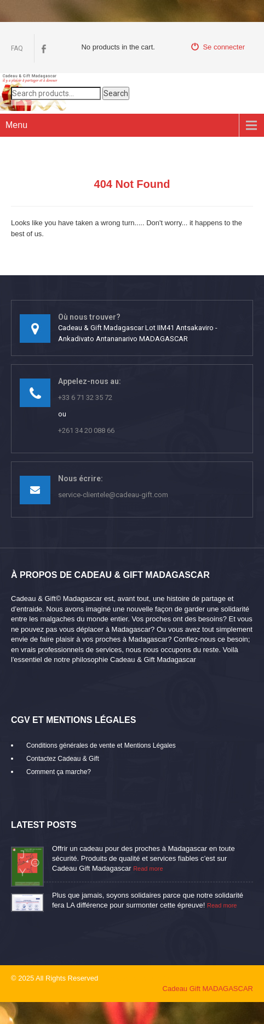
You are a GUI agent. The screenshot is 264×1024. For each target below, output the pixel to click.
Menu (16, 125)
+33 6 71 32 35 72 (85, 397)
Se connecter (218, 47)
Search (116, 93)
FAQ (17, 48)
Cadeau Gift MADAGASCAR (208, 988)
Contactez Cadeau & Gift (62, 759)
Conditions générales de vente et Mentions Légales (101, 745)
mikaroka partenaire (139, 978)
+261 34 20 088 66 (86, 430)
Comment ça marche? (58, 772)
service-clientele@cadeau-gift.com (113, 495)
